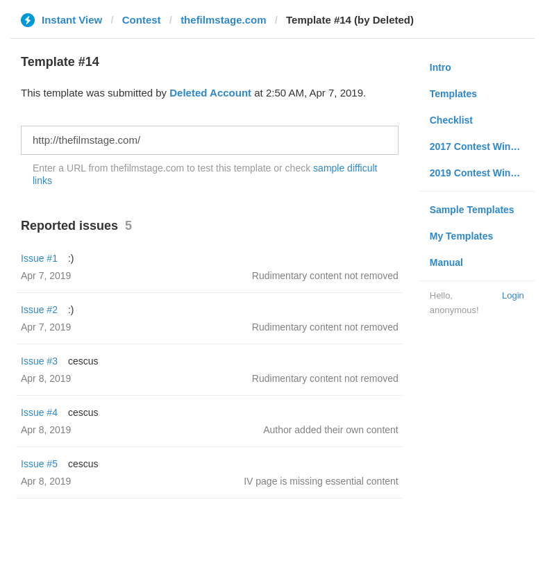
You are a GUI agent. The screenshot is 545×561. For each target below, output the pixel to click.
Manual (446, 262)
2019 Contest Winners (480, 172)
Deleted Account (210, 93)
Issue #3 (39, 361)
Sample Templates (472, 209)
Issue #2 (39, 309)
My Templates (462, 236)
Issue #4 (39, 412)
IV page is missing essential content (321, 481)
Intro (440, 67)
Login (513, 295)
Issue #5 (39, 463)
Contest (141, 20)
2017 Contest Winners (480, 146)
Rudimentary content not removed (325, 275)
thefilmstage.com (223, 20)
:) (71, 258)
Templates (453, 93)
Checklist (451, 120)
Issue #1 (39, 258)
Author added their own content (331, 429)
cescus (83, 361)
